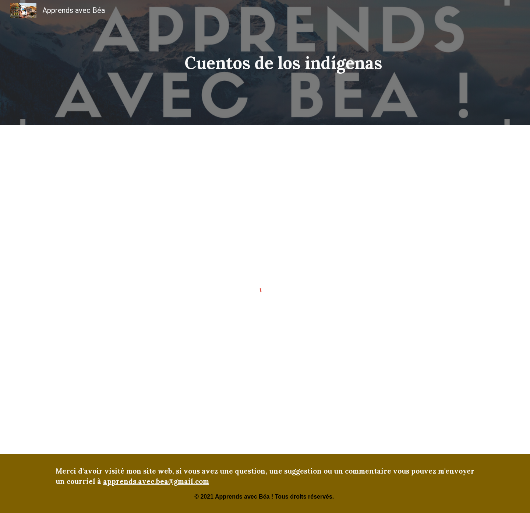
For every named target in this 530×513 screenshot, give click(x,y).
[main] (283, 62)
